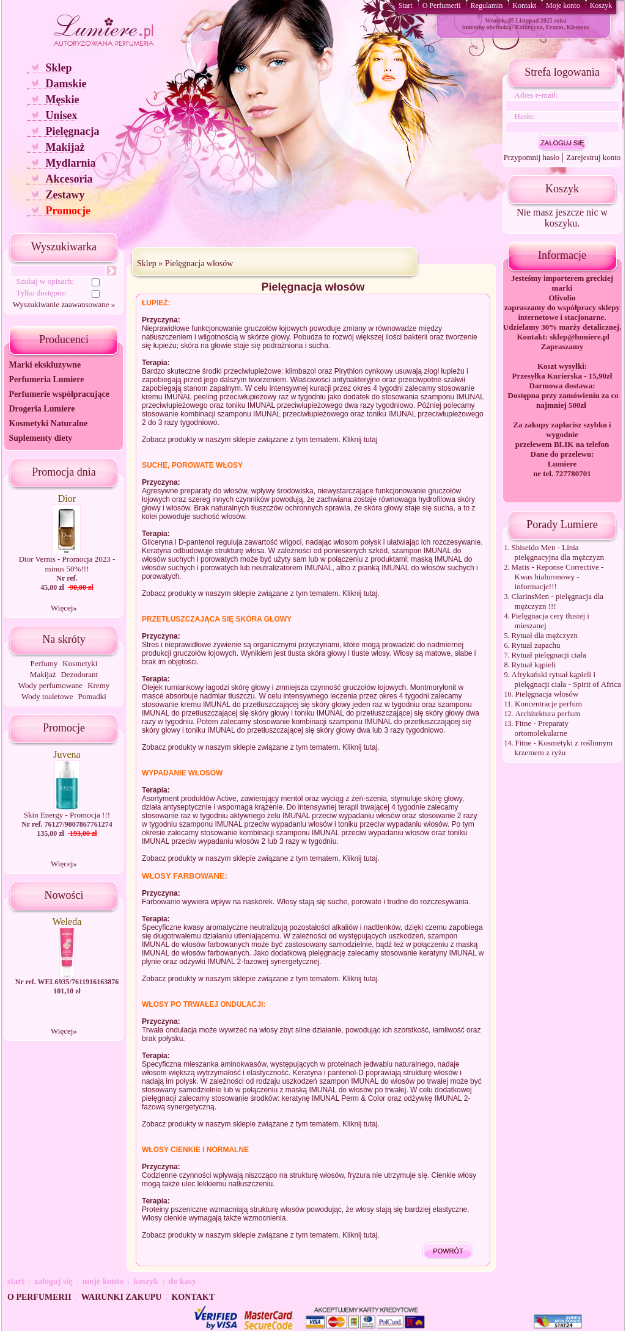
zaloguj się (53, 1281)
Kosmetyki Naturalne (48, 423)
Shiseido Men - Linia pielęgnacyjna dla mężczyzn (558, 552)
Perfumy (44, 663)
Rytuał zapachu (536, 645)
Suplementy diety (40, 438)
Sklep (58, 68)
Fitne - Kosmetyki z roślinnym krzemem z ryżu (564, 747)
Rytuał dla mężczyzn (545, 635)
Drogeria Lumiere (42, 408)
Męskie (62, 99)
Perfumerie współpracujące (59, 394)
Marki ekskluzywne (45, 364)
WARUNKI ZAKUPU (121, 1297)
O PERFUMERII (39, 1297)
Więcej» (64, 607)
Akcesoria (68, 179)
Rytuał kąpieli (534, 664)
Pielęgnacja (72, 131)
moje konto (103, 1281)
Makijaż (64, 147)
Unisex (61, 115)
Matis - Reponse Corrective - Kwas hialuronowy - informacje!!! (558, 576)
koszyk (145, 1281)
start (15, 1281)
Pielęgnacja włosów (199, 263)
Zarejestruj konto (593, 157)
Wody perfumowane (50, 685)
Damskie (65, 84)
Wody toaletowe (47, 696)
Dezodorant (79, 674)
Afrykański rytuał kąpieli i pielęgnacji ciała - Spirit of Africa (566, 679)
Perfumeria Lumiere (46, 379)
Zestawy (64, 195)
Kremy (98, 685)
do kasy (182, 1281)
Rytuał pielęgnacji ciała (549, 654)
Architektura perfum (547, 713)
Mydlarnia (70, 163)
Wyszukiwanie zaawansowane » (64, 304)
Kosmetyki (79, 663)
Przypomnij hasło (531, 157)
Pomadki (92, 696)
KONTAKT (193, 1297)
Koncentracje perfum (548, 703)
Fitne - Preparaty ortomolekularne (542, 728)
